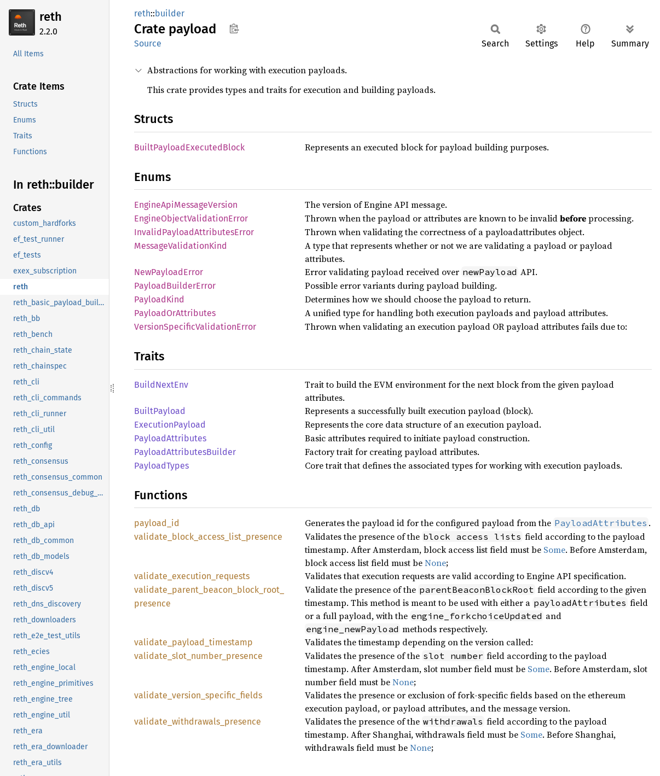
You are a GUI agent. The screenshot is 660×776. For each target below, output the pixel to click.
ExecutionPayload (170, 424)
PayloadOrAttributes (175, 313)
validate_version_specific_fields (198, 695)
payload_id (157, 523)
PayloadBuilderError (175, 286)
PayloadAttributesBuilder (185, 452)
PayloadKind (159, 299)
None (435, 563)
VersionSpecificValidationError (195, 327)
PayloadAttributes (170, 438)
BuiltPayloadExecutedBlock (189, 147)
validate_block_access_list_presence (208, 537)
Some (554, 550)
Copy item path (234, 28)
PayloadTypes (161, 465)
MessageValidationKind (180, 246)
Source (147, 43)
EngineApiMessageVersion (186, 205)
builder (169, 13)
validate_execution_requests (192, 576)
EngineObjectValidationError (191, 218)
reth (50, 16)
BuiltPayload (160, 411)
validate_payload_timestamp (193, 642)
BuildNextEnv (161, 385)
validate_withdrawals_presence (197, 721)
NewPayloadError (168, 272)
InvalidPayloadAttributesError (194, 232)
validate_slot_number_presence (198, 656)
